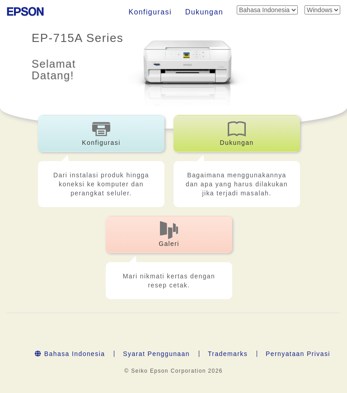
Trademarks (228, 353)
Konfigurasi (149, 12)
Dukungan (204, 12)
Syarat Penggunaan (156, 353)
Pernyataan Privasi (298, 353)
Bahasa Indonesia (70, 353)
